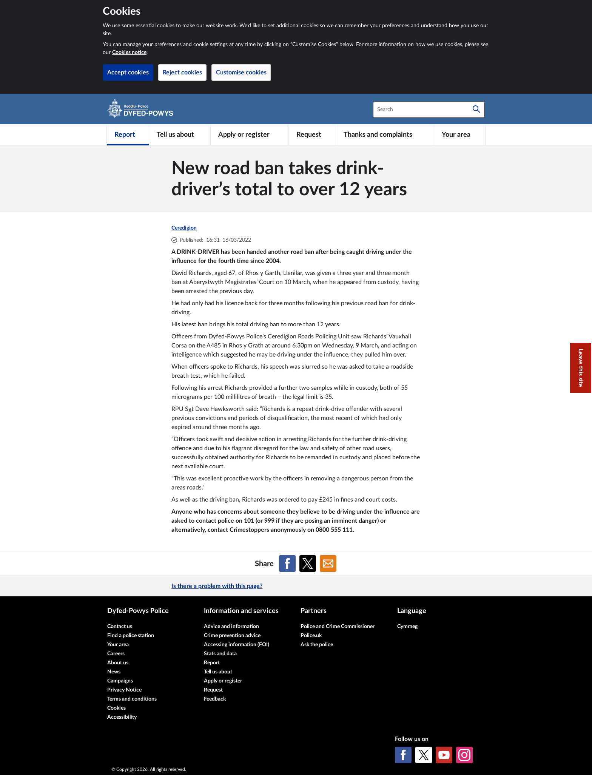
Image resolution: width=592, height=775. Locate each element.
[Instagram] (464, 755)
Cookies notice (129, 52)
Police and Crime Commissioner (338, 626)
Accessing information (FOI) (236, 644)
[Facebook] (403, 755)
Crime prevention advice (232, 635)
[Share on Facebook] (287, 563)
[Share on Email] (328, 563)
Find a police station (130, 635)
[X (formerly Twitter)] (423, 755)
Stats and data (220, 653)
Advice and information (231, 626)
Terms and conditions (132, 699)
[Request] (312, 134)
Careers (116, 653)
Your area (118, 644)
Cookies (116, 708)
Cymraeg (407, 626)
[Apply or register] (249, 134)
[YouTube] (444, 755)
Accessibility (122, 717)
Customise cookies (241, 72)
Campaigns (120, 681)
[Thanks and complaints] (385, 134)
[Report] (128, 134)
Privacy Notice (124, 690)
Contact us (119, 626)
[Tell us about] (179, 134)
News (113, 672)
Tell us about (218, 672)
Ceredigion (184, 228)
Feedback (215, 699)
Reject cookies (182, 72)
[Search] (476, 109)
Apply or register (223, 681)
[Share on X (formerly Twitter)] (307, 563)
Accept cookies (128, 72)
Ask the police (317, 644)
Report (212, 662)
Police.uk (311, 635)
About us (117, 662)
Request (213, 690)
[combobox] (429, 109)
